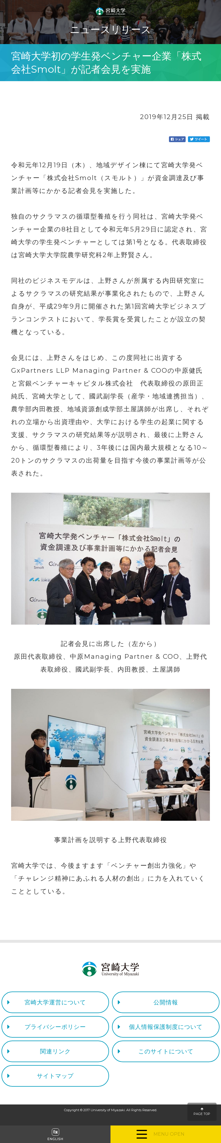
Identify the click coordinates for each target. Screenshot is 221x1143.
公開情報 (165, 1002)
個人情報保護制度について (166, 1026)
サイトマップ (55, 1075)
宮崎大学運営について (55, 1002)
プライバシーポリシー (55, 1026)
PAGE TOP (202, 1111)
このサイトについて (166, 1051)
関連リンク (55, 1051)
